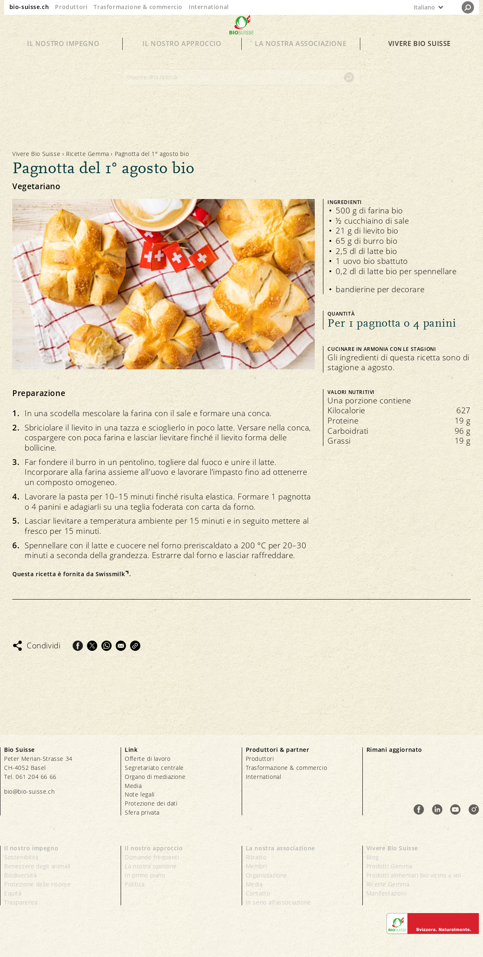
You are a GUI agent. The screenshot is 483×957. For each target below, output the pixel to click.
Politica (135, 884)
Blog (372, 857)
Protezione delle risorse (37, 884)
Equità (13, 893)
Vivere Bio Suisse (419, 58)
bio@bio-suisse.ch (29, 791)
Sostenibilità (21, 857)
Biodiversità (20, 875)
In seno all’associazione (278, 902)
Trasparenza (21, 902)
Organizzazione (266, 875)
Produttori (71, 7)
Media (133, 786)
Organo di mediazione (155, 777)
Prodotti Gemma (389, 866)
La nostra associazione (300, 58)
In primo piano (145, 875)
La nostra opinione (151, 866)
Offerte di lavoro (147, 758)
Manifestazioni (386, 893)
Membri (256, 866)
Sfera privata (142, 812)
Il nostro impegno (63, 58)
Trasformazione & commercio (138, 7)
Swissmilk (110, 574)
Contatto (258, 893)
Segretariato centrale (154, 768)
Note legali (140, 794)
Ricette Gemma (87, 154)
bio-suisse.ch (29, 7)
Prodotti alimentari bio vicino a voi (413, 875)
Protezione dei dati (151, 803)
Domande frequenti (152, 857)
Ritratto (256, 857)
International (209, 7)
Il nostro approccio (181, 58)
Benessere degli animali (37, 866)
